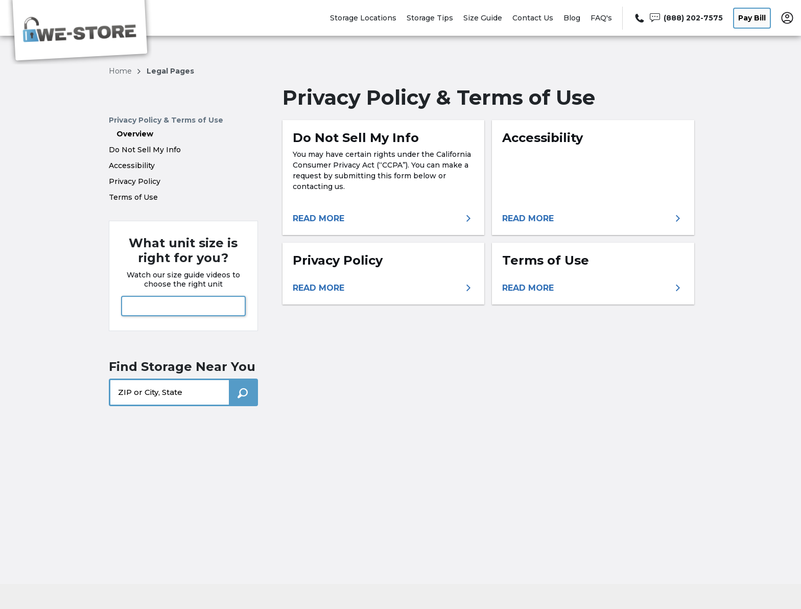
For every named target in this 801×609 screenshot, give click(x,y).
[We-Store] (80, 32)
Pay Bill (752, 17)
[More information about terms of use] (593, 288)
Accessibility (132, 165)
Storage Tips (430, 17)
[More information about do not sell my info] (383, 218)
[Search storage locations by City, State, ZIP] (243, 392)
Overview (134, 133)
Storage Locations (363, 17)
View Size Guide (183, 306)
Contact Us (532, 17)
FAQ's (601, 17)
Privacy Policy (134, 181)
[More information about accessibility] (593, 218)
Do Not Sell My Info (145, 149)
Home (121, 71)
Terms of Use (133, 197)
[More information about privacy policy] (383, 288)
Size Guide (482, 17)
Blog (571, 17)
